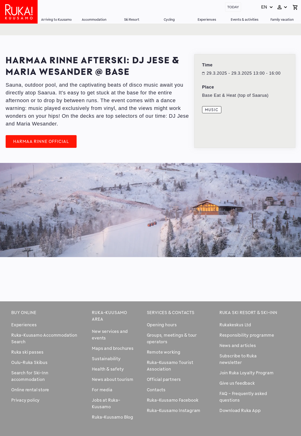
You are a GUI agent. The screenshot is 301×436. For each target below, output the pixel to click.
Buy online (23, 312)
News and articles (237, 345)
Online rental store (30, 389)
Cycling (169, 19)
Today (233, 7)
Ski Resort (131, 19)
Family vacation (282, 19)
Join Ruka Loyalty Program (246, 372)
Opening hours (162, 324)
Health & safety (108, 368)
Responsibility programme (246, 335)
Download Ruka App (240, 410)
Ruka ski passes (27, 352)
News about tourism (112, 379)
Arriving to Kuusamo (56, 19)
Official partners (164, 379)
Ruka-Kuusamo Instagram (174, 410)
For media (102, 389)
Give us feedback (237, 383)
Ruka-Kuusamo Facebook (173, 400)
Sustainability (106, 358)
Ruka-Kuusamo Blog (112, 417)
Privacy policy (25, 400)
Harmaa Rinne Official (41, 141)
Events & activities (244, 19)
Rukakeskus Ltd (235, 324)
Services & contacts (171, 312)
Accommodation (94, 19)
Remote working (163, 352)
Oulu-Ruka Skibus (29, 362)
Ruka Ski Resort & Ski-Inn (248, 312)
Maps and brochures (112, 348)
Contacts (156, 389)
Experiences (207, 19)
